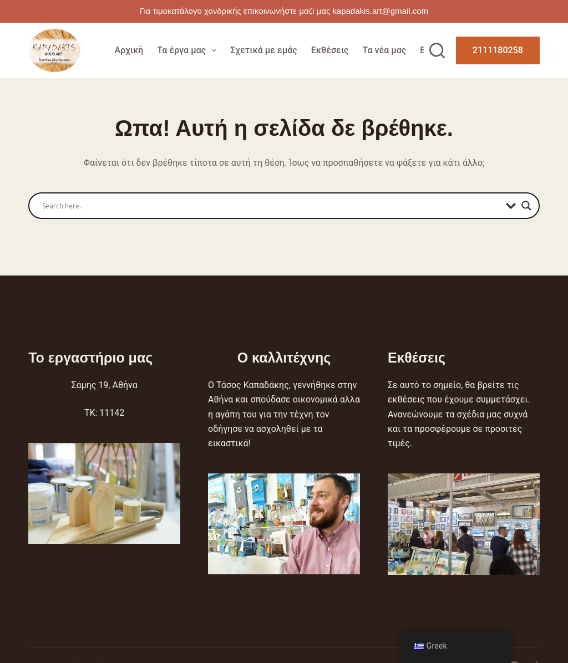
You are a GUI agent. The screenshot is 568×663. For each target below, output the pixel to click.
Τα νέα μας (384, 50)
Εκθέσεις (330, 50)
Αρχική (128, 50)
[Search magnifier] (526, 205)
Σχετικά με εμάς (263, 50)
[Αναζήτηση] (437, 50)
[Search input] (271, 205)
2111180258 (498, 50)
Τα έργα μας (189, 50)
